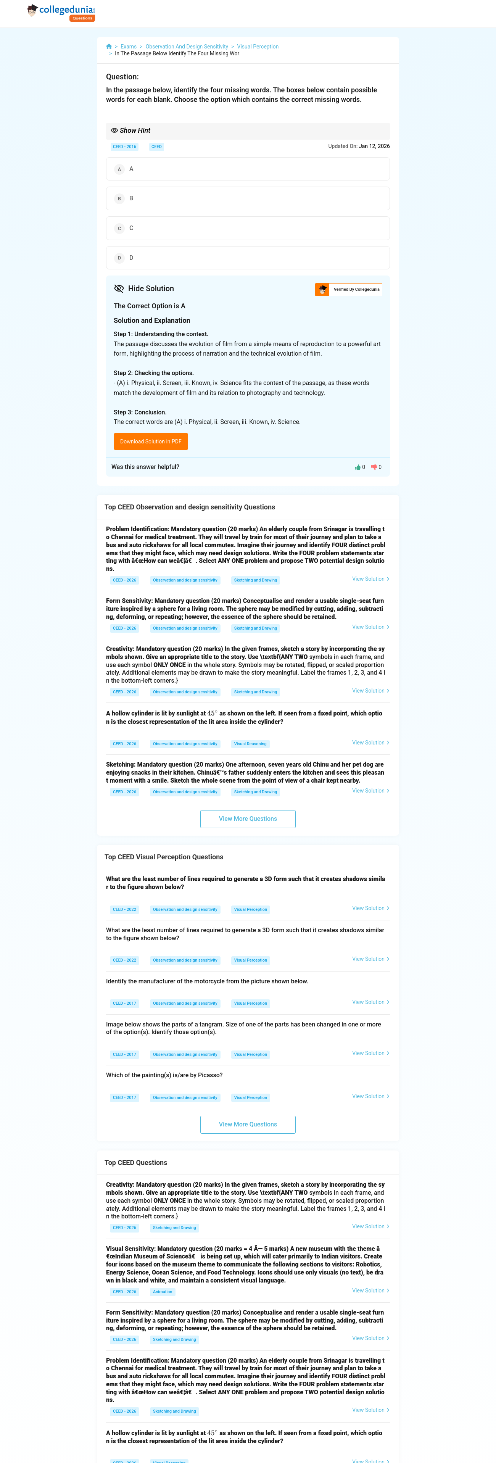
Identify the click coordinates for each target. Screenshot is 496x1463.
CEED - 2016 (124, 146)
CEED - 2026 (124, 580)
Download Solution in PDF (151, 441)
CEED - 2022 (124, 909)
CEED (156, 146)
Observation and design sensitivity (185, 580)
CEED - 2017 (124, 1003)
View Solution (371, 579)
